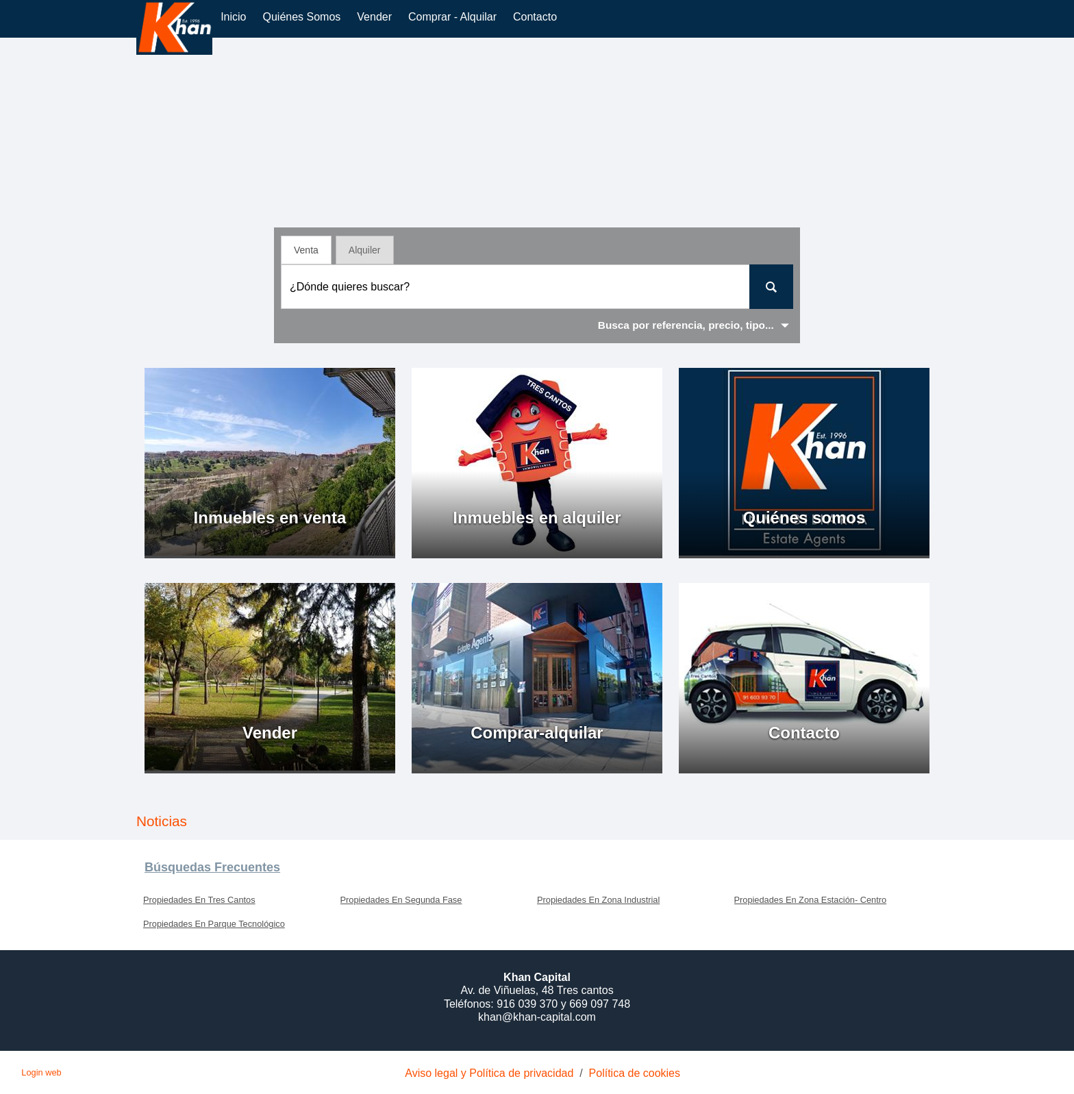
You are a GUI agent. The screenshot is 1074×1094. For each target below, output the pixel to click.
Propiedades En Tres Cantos (199, 900)
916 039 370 (528, 1004)
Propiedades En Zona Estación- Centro (810, 900)
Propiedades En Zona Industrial (598, 900)
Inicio (233, 17)
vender (374, 17)
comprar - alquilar (452, 17)
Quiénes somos (301, 17)
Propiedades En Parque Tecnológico (214, 924)
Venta (306, 250)
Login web (41, 1072)
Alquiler (365, 250)
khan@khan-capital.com (537, 1017)
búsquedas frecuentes (212, 867)
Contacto (535, 17)
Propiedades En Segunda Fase (401, 900)
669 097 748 (599, 1004)
